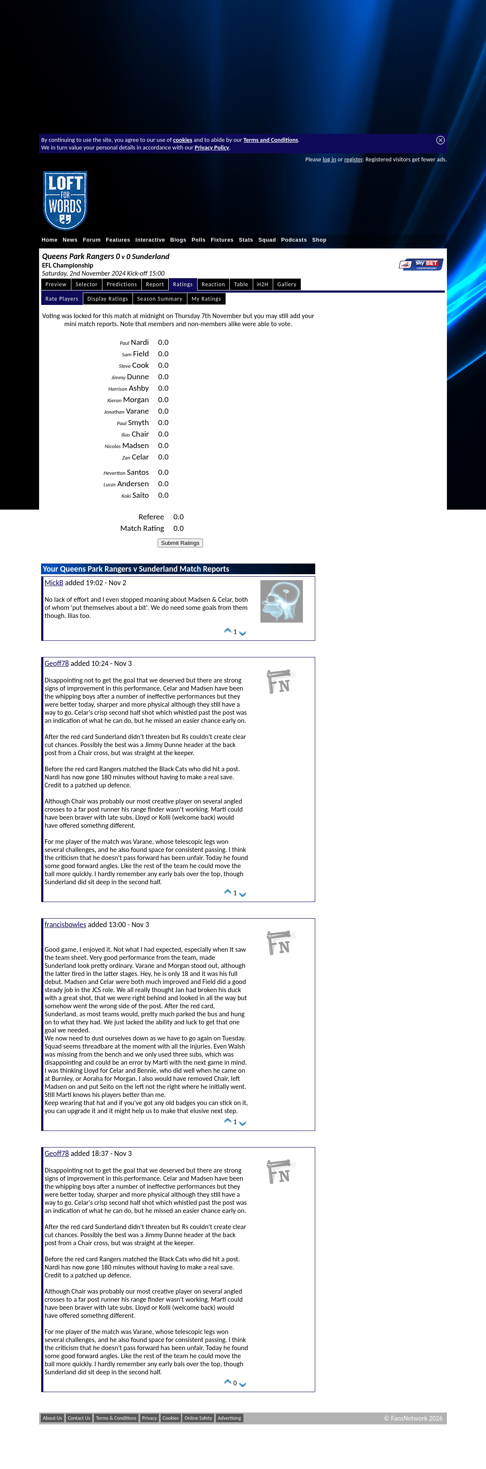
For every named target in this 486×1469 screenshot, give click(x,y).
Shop (319, 240)
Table (241, 284)
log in (329, 159)
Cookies (171, 1418)
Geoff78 (57, 663)
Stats (246, 240)
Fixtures (222, 240)
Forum (92, 240)
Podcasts (294, 240)
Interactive (150, 240)
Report (155, 284)
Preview (56, 284)
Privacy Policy (212, 147)
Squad (267, 240)
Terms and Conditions (270, 140)
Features (118, 240)
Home (50, 240)
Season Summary (160, 298)
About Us (52, 1418)
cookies (182, 140)
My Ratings (206, 298)
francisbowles (65, 924)
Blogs (178, 240)
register (353, 159)
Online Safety (198, 1418)
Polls (199, 240)
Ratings (183, 284)
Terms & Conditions (116, 1418)
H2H (262, 284)
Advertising (229, 1418)
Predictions (122, 284)
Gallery (287, 284)
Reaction (213, 284)
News (70, 240)
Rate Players (62, 298)
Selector (87, 284)
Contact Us (79, 1418)
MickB (54, 582)
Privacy (149, 1418)
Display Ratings (108, 298)
